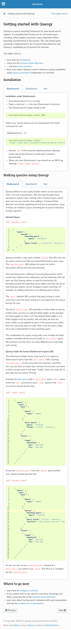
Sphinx (16, 625)
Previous (10, 610)
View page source (59, 14)
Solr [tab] (45, 89)
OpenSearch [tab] (31, 89)
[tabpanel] (35, 132)
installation (25, 60)
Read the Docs (52, 625)
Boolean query (21, 379)
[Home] (4, 14)
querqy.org (37, 4)
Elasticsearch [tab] (13, 89)
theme (30, 625)
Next (62, 610)
